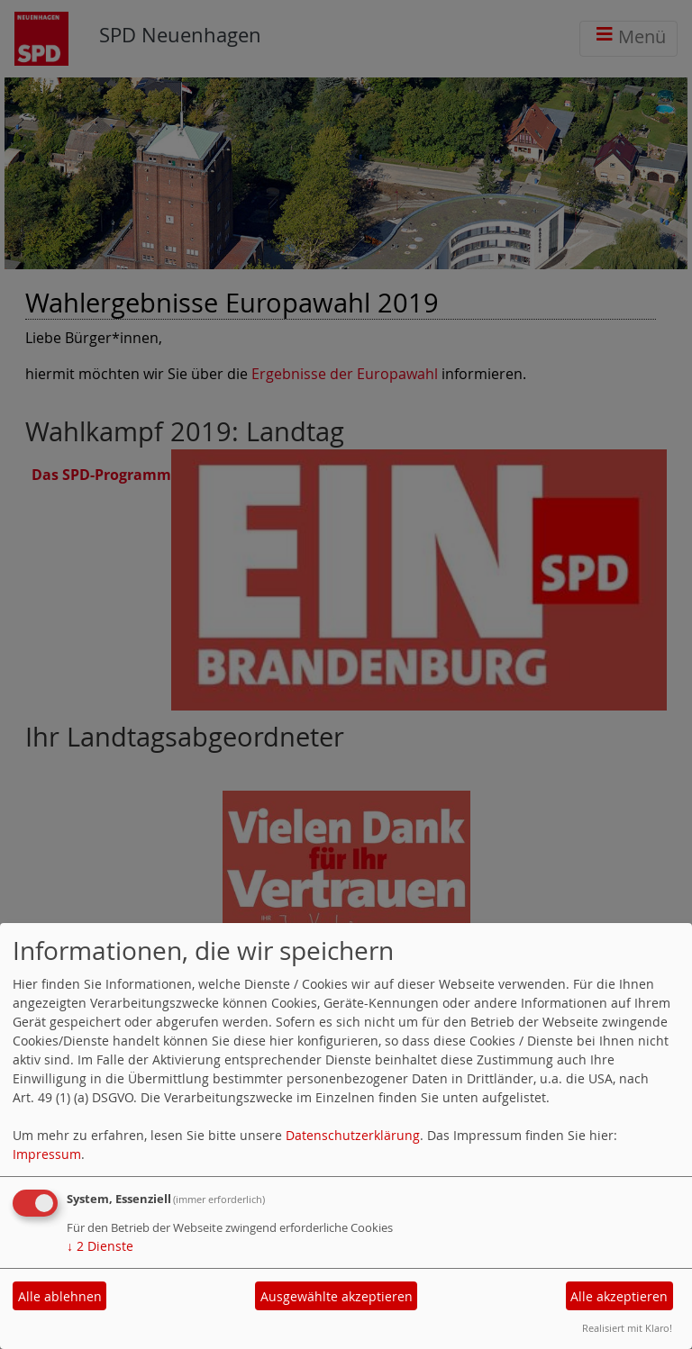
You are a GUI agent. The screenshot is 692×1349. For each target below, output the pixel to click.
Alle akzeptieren (619, 1296)
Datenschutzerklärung (353, 1135)
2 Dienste (100, 1245)
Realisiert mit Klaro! (627, 1328)
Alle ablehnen (60, 1296)
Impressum (47, 1154)
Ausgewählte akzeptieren (336, 1296)
